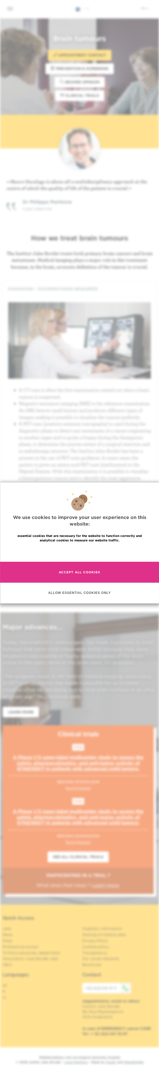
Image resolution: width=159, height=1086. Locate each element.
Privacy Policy (95, 941)
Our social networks (100, 959)
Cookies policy (95, 947)
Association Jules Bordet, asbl (30, 959)
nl (4, 997)
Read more (79, 552)
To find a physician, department (31, 953)
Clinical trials (79, 95)
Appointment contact (79, 55)
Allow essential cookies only (79, 593)
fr (4, 991)
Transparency (94, 953)
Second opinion (79, 82)
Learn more (21, 712)
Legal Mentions (76, 1062)
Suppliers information (102, 928)
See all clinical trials (78, 857)
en (144, 8)
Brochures (91, 965)
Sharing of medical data (104, 935)
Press (7, 941)
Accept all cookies (79, 572)
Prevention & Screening (79, 68)
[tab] (79, 289)
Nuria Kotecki (78, 788)
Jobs (7, 928)
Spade (111, 1062)
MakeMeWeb (134, 1062)
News (8, 935)
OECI (7, 965)
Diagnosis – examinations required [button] (79, 288)
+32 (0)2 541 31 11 (108, 988)
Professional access (20, 947)
